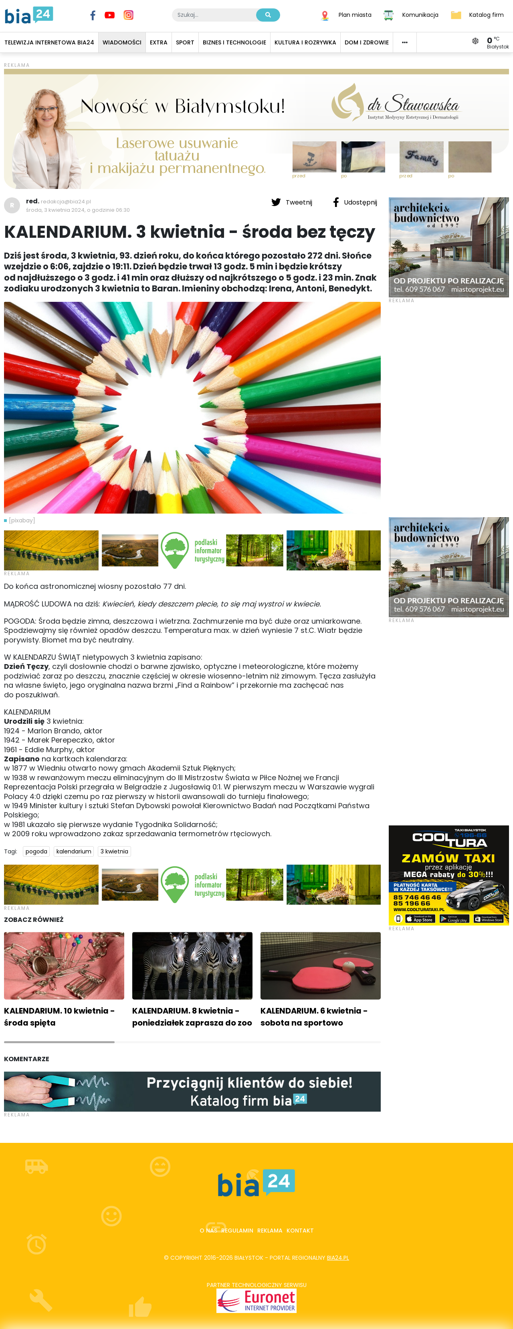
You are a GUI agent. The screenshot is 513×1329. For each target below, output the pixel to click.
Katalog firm (486, 14)
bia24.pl (338, 1258)
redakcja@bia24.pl (66, 201)
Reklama (270, 1230)
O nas (208, 1230)
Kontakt (300, 1230)
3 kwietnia (114, 851)
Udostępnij (355, 202)
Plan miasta (355, 14)
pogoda (36, 851)
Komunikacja (420, 14)
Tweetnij (292, 202)
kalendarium (74, 851)
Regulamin (237, 1230)
